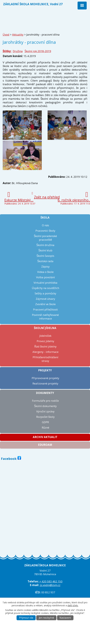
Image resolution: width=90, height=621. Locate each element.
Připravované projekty (45, 378)
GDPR (45, 422)
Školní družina (45, 245)
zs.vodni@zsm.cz (50, 585)
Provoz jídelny (45, 341)
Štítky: (7, 51)
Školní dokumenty (45, 406)
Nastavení (65, 617)
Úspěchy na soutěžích (45, 288)
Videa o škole (45, 272)
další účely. (72, 605)
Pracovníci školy (45, 230)
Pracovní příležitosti (45, 309)
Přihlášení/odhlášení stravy (45, 359)
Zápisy (45, 266)
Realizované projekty (45, 383)
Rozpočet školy (45, 417)
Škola (45, 217)
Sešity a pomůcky (45, 293)
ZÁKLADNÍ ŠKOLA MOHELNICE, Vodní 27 (33, 4)
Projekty (45, 370)
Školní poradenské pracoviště (45, 237)
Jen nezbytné (46, 617)
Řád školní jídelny (45, 346)
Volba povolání (45, 277)
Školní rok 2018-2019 (38, 51)
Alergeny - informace (45, 352)
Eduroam (45, 445)
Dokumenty (45, 393)
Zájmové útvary (45, 299)
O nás (45, 225)
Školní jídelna (45, 328)
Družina (18, 51)
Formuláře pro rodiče (45, 400)
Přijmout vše (26, 617)
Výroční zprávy (45, 411)
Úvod (6, 34)
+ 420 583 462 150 (50, 581)
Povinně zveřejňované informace (45, 316)
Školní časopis (45, 256)
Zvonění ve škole (45, 304)
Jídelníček (45, 336)
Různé (45, 427)
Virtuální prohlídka (45, 282)
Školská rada (45, 261)
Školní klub (45, 250)
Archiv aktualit (45, 437)
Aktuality (17, 34)
